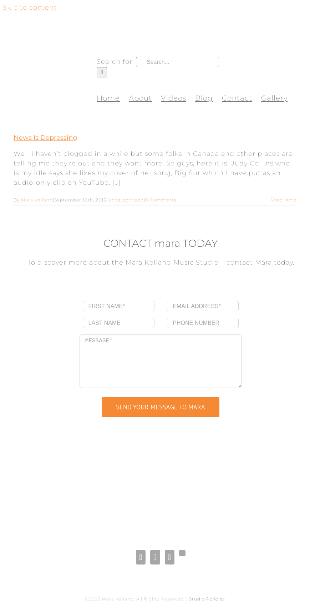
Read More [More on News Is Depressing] (283, 200)
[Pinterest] (169, 557)
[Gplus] (182, 553)
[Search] (102, 72)
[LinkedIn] (155, 557)
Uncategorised (126, 200)
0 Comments (161, 200)
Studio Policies (207, 599)
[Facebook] (141, 557)
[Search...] (177, 62)
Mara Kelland (37, 200)
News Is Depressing (45, 138)
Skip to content (30, 7)
